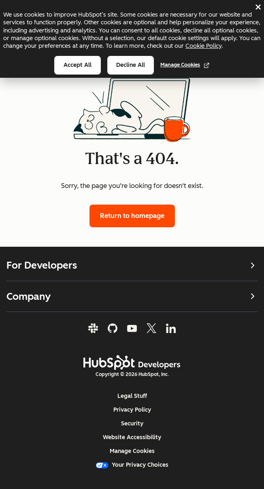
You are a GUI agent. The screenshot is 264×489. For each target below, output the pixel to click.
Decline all (130, 65)
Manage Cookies (185, 65)
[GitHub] (112, 328)
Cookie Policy (203, 45)
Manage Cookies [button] (132, 451)
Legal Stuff (132, 396)
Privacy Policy (132, 409)
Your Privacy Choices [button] (132, 464)
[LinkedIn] (170, 328)
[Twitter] (151, 328)
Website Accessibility (132, 437)
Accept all (78, 65)
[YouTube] (132, 328)
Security (132, 423)
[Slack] (93, 328)
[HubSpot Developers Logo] (132, 362)
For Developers (132, 265)
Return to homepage (132, 216)
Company (132, 296)
